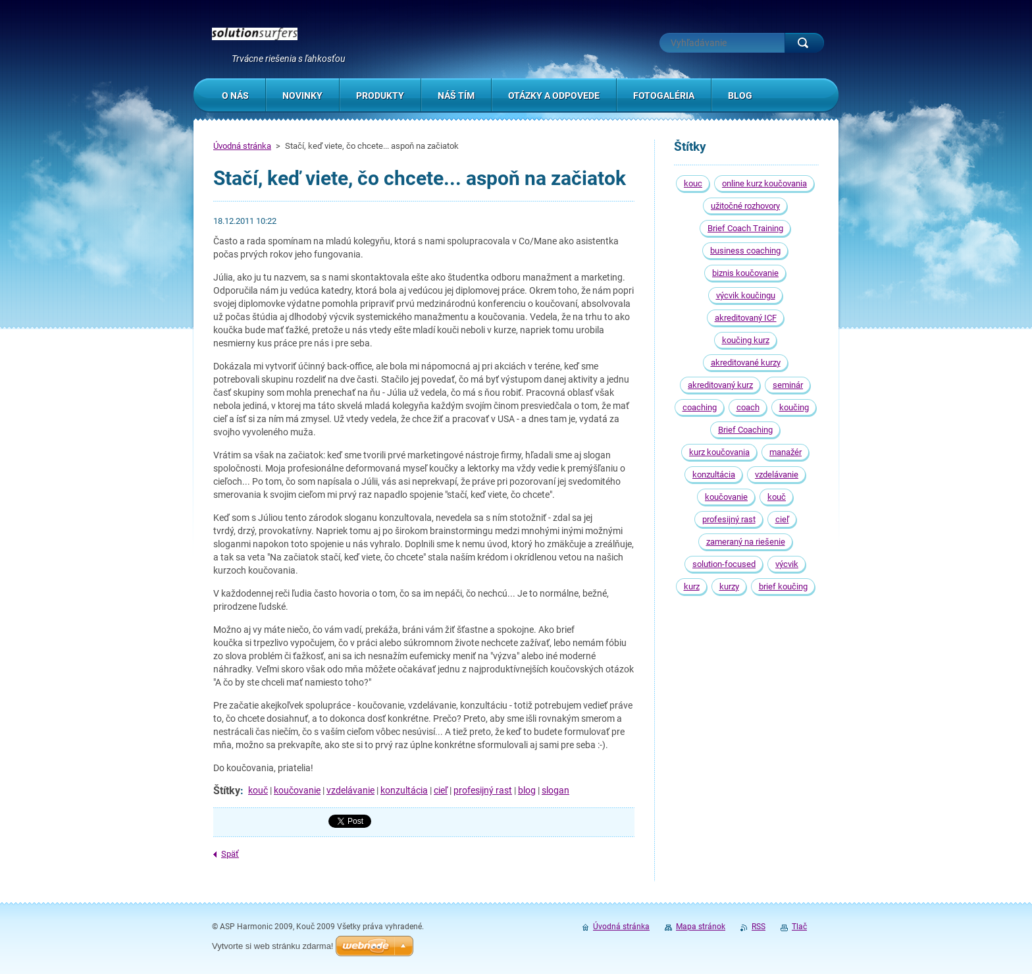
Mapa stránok (700, 926)
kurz (692, 586)
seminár (788, 385)
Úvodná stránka (242, 146)
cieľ (441, 790)
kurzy (729, 586)
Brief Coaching (745, 430)
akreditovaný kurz (720, 385)
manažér (785, 452)
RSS (758, 926)
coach (748, 407)
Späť (230, 854)
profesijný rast (482, 790)
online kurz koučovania (764, 183)
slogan (555, 790)
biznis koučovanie (745, 273)
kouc (693, 183)
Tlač (799, 926)
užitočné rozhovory (745, 206)
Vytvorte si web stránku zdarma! (272, 946)
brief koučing (783, 586)
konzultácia (404, 790)
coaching (700, 407)
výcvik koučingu (745, 295)
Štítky (226, 790)
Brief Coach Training (745, 228)
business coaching (745, 251)
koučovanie (297, 790)
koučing (794, 407)
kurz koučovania (719, 452)
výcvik (786, 564)
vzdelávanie (350, 790)
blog (527, 790)
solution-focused (724, 564)
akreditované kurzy (746, 362)
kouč (258, 790)
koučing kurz (745, 340)
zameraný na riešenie (745, 542)
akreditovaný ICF (746, 318)
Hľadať (804, 43)
